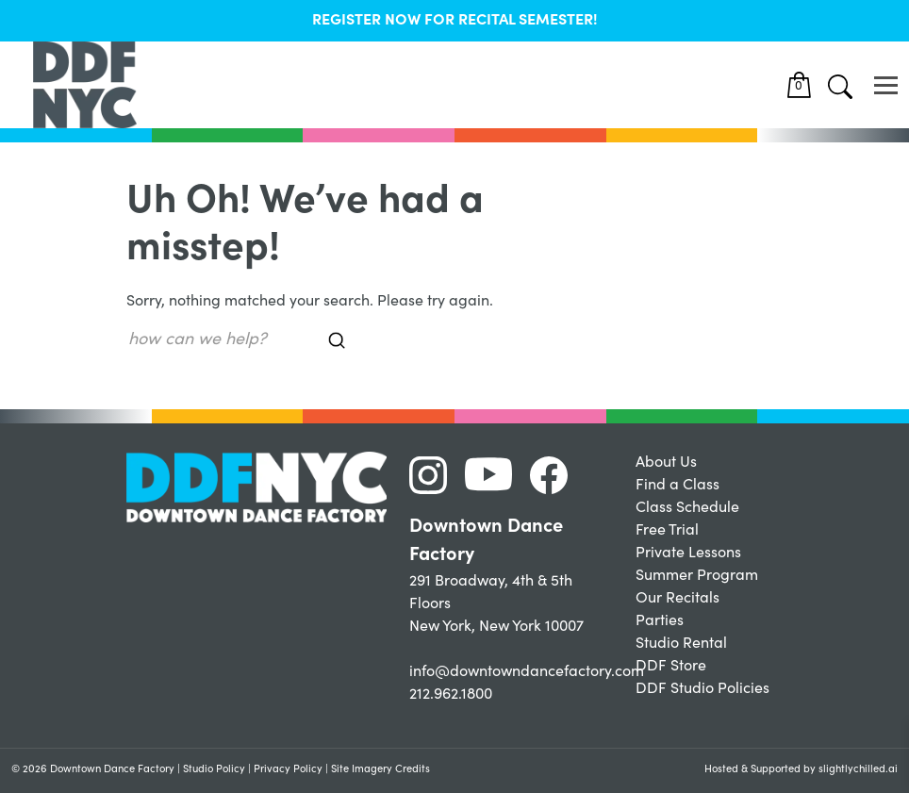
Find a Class (677, 485)
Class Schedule (687, 508)
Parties (660, 621)
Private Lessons (688, 553)
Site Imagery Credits (380, 770)
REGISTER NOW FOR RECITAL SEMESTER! (455, 20)
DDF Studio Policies (702, 689)
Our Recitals (677, 598)
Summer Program (697, 576)
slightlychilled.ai (858, 770)
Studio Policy (214, 770)
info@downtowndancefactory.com (526, 672)
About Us (666, 463)
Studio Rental (681, 644)
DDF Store (671, 666)
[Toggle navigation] (886, 85)
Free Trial (667, 530)
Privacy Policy (288, 770)
